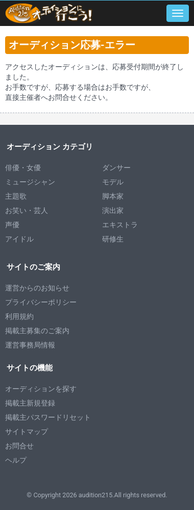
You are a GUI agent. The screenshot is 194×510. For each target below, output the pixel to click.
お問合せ (19, 446)
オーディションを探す (41, 389)
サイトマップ (26, 431)
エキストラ (120, 225)
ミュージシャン (30, 182)
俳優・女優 (23, 168)
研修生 (113, 239)
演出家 (113, 210)
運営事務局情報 (30, 345)
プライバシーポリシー (41, 302)
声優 (12, 225)
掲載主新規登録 (30, 403)
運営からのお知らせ (37, 288)
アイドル (19, 239)
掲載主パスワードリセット (48, 417)
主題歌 (16, 196)
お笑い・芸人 (26, 210)
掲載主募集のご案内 (37, 331)
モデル (113, 182)
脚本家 (113, 196)
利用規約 (19, 316)
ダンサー (116, 168)
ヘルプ (16, 460)
